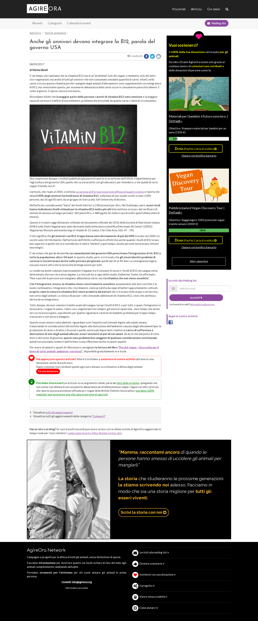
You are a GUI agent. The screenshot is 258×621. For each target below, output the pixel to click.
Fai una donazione (48, 371)
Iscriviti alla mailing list (154, 552)
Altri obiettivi (199, 261)
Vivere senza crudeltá (153, 596)
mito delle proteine (128, 383)
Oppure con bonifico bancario (198, 155)
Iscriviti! (196, 297)
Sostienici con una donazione (157, 574)
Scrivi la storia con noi (143, 512)
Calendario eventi (79, 23)
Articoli (196, 9)
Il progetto (147, 585)
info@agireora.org (82, 582)
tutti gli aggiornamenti (59, 412)
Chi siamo (213, 9)
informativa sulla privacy (202, 304)
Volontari (179, 9)
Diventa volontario (151, 563)
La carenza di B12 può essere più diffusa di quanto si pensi (110, 191)
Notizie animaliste (55, 32)
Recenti (37, 23)
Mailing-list (216, 23)
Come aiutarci (148, 607)
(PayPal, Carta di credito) (196, 148)
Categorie (55, 23)
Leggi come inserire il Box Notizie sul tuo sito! (95, 433)
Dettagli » (175, 121)
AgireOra (35, 32)
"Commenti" (99, 416)
